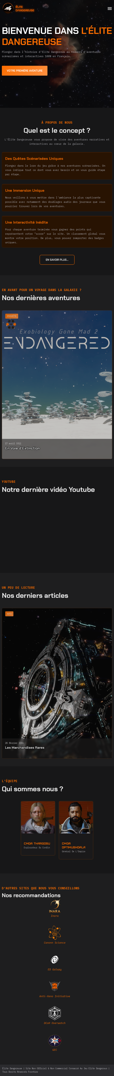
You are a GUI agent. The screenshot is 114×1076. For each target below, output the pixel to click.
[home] (26, 8)
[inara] (54, 909)
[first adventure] (24, 71)
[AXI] (54, 990)
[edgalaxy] (55, 963)
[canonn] (54, 936)
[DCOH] (54, 1016)
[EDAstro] (55, 1043)
